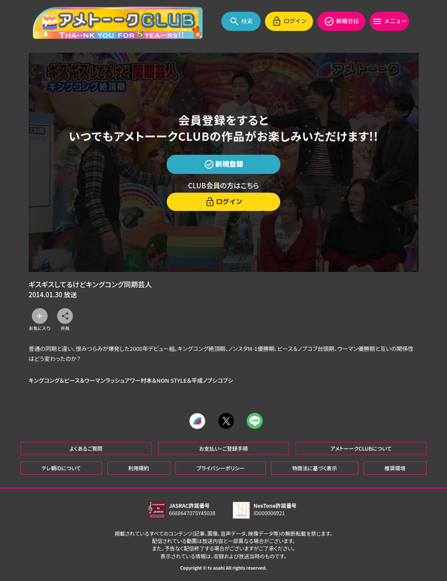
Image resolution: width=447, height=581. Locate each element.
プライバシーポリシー (220, 467)
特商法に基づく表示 (314, 467)
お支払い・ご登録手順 (223, 448)
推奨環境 (395, 467)
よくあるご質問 (86, 448)
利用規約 (138, 467)
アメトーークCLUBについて (361, 448)
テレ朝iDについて (61, 467)
